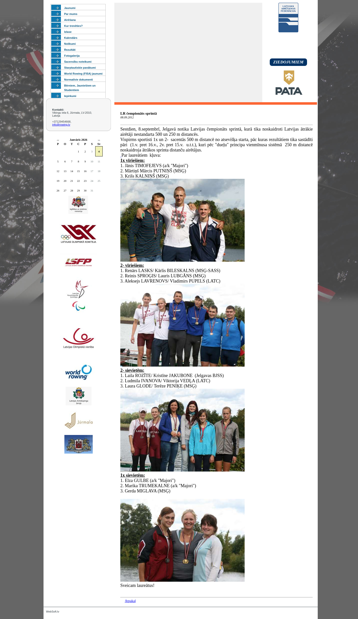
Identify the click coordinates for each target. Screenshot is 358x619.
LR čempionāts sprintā (138, 113)
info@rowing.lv (61, 124)
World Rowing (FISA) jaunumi (83, 73)
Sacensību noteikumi (77, 61)
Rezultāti (70, 49)
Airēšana (70, 19)
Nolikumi (70, 43)
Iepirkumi (70, 96)
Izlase (68, 31)
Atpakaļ (130, 601)
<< (58, 140)
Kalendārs (70, 37)
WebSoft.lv (52, 611)
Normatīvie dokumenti (78, 79)
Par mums (70, 13)
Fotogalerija (72, 55)
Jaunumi (69, 7)
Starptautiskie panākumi (80, 67)
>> (99, 140)
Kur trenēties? (73, 25)
